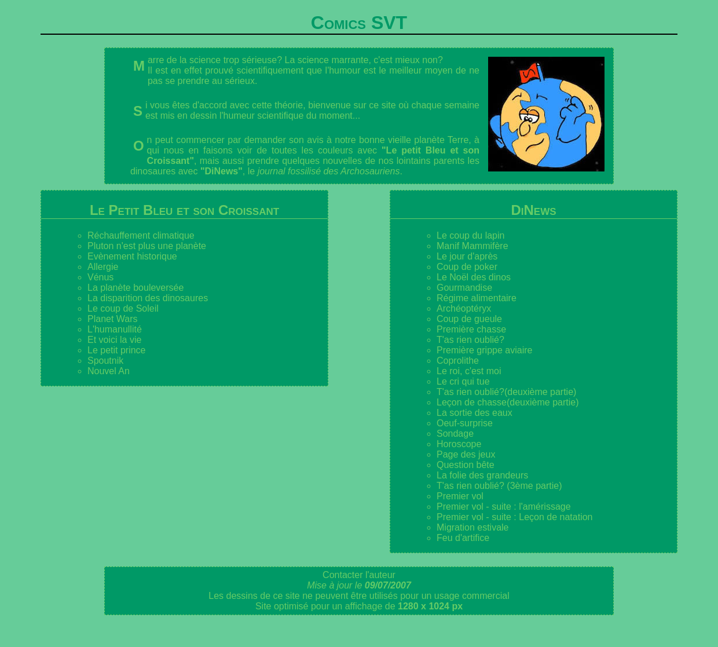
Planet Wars (112, 319)
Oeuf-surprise (465, 423)
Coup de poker (467, 267)
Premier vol (460, 496)
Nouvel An (108, 371)
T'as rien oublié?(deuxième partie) (506, 392)
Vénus (100, 277)
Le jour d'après (467, 256)
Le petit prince (116, 350)
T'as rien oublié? (470, 340)
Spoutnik (105, 360)
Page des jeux (466, 454)
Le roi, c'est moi (469, 371)
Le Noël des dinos (474, 277)
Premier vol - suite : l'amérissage (504, 506)
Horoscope (459, 444)
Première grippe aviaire (484, 350)
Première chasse (471, 329)
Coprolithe (458, 360)
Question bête (465, 465)
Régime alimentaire (476, 298)
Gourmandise (464, 288)
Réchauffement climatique (141, 235)
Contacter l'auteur (359, 575)
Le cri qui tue (463, 381)
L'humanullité (114, 329)
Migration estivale (473, 527)
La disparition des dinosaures (147, 298)
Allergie (102, 267)
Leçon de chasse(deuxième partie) (507, 402)
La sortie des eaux (474, 413)
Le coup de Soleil (123, 308)
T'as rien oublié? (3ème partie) (499, 486)
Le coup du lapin (470, 235)
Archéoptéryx (464, 308)
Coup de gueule (469, 319)
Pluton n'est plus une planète (146, 246)
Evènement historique (132, 256)
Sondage (455, 433)
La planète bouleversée (135, 288)
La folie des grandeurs (482, 475)
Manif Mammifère (472, 246)
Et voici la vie (114, 340)
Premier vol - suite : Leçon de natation (514, 517)
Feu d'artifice (463, 538)
